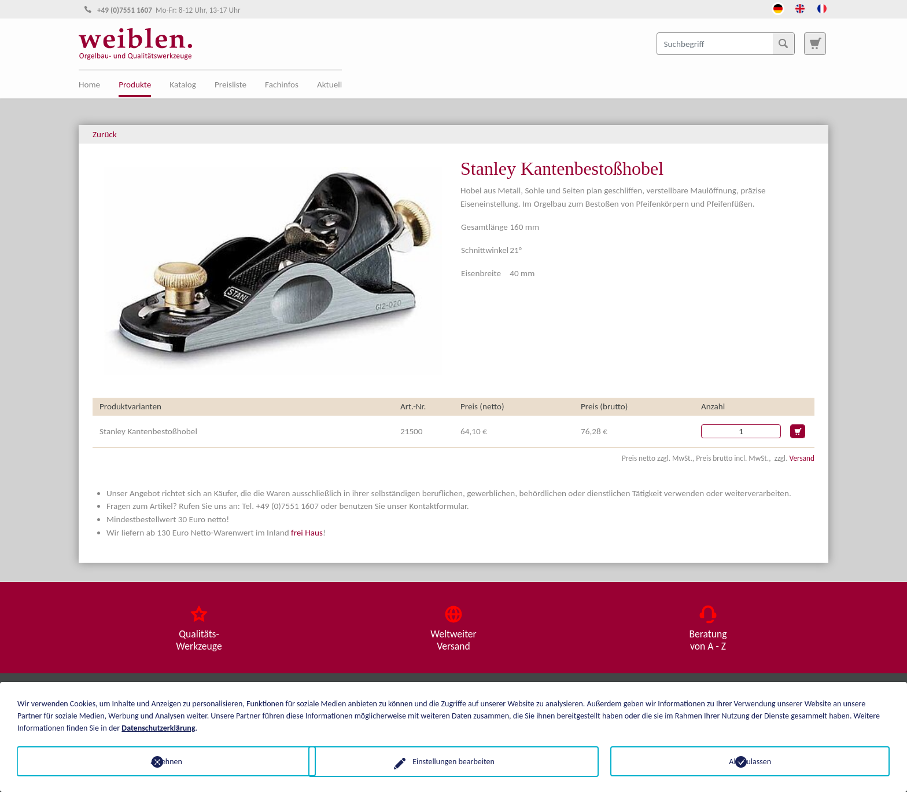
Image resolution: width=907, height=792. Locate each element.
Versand (802, 458)
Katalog (182, 84)
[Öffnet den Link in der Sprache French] (822, 7)
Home (89, 84)
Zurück (105, 134)
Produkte (135, 84)
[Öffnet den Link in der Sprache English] (800, 7)
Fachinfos (281, 84)
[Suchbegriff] (726, 43)
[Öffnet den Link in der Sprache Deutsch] (778, 7)
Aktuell (329, 84)
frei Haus (307, 532)
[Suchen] (783, 43)
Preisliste (230, 84)
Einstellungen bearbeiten (453, 761)
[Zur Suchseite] (815, 43)
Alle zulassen (750, 761)
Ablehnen (157, 761)
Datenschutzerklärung (158, 727)
